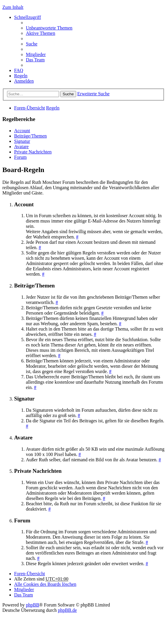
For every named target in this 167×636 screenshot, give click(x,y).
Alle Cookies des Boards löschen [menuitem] (45, 584)
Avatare (21, 146)
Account (22, 130)
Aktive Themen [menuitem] (40, 33)
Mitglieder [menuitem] (36, 54)
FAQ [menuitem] (18, 70)
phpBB (32, 604)
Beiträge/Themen (30, 135)
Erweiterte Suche (93, 93)
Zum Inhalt (13, 7)
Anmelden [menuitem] (24, 81)
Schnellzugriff (27, 17)
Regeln (52, 107)
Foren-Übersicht (29, 107)
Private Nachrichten (33, 151)
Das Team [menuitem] (35, 59)
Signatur (22, 141)
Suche (68, 94)
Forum (20, 157)
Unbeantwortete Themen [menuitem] (49, 27)
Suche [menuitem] (31, 43)
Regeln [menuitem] (20, 75)
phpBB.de (67, 610)
